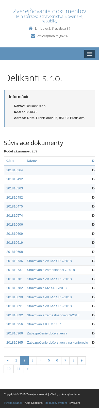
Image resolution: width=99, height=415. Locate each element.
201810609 (14, 234)
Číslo (10, 161)
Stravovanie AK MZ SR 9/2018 (49, 297)
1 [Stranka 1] (16, 360)
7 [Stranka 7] (65, 360)
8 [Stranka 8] (73, 360)
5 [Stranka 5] (49, 360)
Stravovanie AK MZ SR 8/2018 (49, 279)
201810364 (14, 170)
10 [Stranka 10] (8, 369)
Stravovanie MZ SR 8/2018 (47, 288)
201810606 (14, 224)
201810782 (14, 288)
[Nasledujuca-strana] (28, 369)
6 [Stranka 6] (57, 360)
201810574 (14, 215)
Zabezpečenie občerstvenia (47, 333)
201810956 (14, 324)
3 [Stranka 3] (33, 360)
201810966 (14, 333)
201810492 (14, 179)
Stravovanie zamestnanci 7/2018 (51, 270)
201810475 (14, 206)
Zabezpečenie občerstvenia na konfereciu (57, 342)
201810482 (14, 197)
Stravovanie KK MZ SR (44, 324)
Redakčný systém (56, 402)
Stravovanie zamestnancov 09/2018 (53, 315)
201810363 (14, 188)
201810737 (14, 270)
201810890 (14, 297)
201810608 (14, 252)
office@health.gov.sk (52, 36)
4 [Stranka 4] (41, 360)
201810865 (14, 342)
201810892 (14, 315)
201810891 (14, 306)
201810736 (14, 261)
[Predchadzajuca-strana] (8, 360)
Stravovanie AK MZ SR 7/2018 (49, 261)
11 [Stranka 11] (18, 369)
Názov (32, 161)
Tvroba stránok (13, 402)
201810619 (14, 242)
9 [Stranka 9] (81, 360)
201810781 (14, 279)
